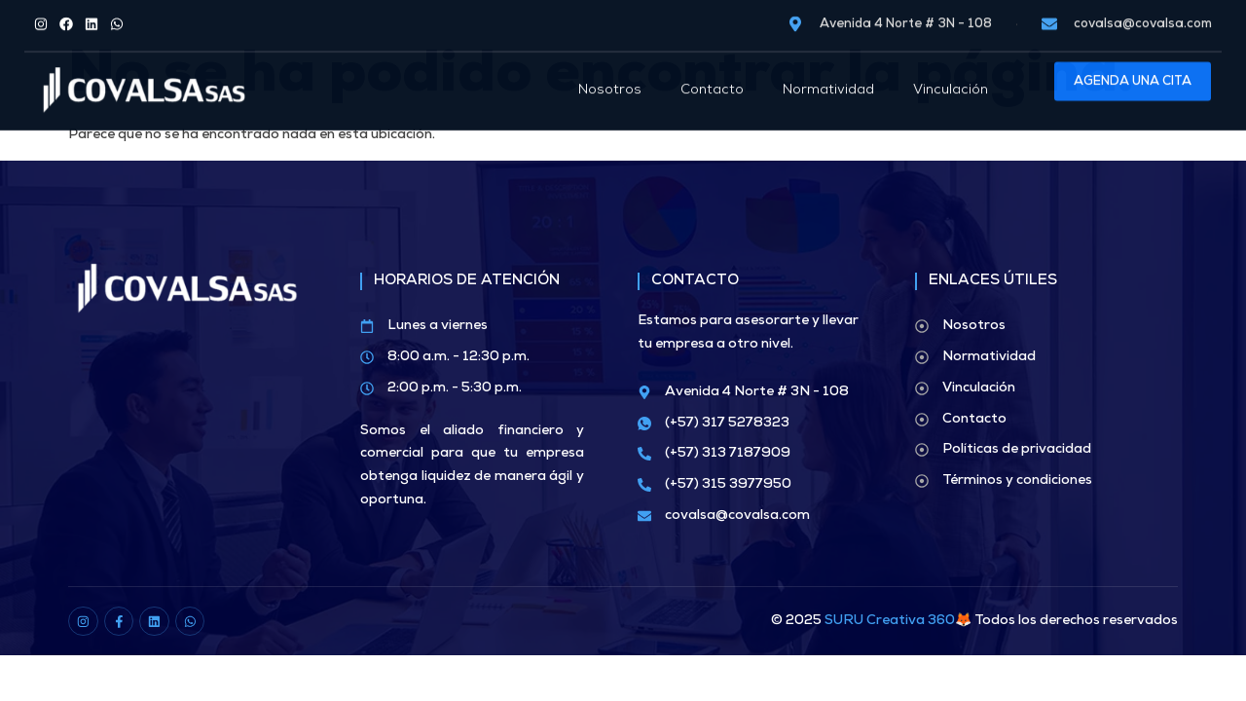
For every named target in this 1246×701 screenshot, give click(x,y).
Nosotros (609, 74)
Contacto (712, 74)
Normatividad (828, 74)
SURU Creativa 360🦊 (898, 621)
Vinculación (950, 74)
